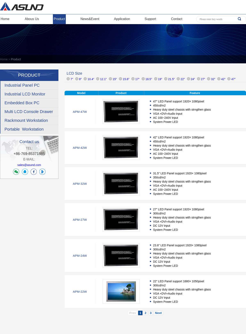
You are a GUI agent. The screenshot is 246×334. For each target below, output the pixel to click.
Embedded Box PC (22, 103)
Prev (132, 313)
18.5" (147, 79)
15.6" (124, 79)
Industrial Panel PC (22, 85)
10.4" (89, 79)
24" (191, 79)
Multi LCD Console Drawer (29, 111)
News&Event (90, 19)
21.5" (169, 79)
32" (211, 79)
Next (158, 313)
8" (78, 79)
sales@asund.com (29, 165)
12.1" (101, 79)
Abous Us (32, 19)
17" (135, 79)
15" (113, 79)
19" (158, 79)
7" (70, 79)
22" (181, 79)
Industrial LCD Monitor (25, 94)
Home (5, 19)
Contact (176, 19)
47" (231, 79)
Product (59, 19)
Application (122, 19)
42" (221, 79)
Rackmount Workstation (26, 120)
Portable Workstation (24, 129)
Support (150, 19)
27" (201, 79)
